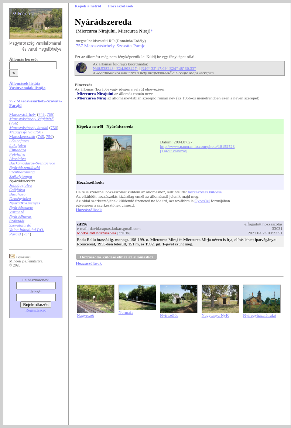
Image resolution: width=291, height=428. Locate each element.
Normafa (126, 312)
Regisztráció (36, 310)
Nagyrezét (85, 315)
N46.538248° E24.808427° (115, 68)
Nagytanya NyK (215, 315)
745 (41, 114)
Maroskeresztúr (22, 136)
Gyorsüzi (202, 200)
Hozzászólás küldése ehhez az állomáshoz (116, 257)
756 (50, 114)
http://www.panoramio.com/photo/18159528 (197, 146)
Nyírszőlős (169, 315)
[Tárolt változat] (173, 151)
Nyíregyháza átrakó (259, 315)
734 (26, 234)
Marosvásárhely (22, 114)
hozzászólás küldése (205, 192)
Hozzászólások (89, 209)
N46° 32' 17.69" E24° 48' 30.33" (168, 68)
